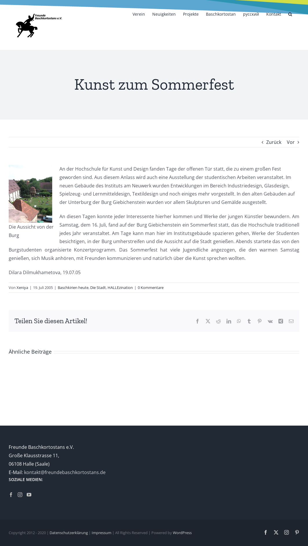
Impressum (101, 532)
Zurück (273, 142)
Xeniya (22, 287)
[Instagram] (20, 494)
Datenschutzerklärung (69, 532)
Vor (291, 142)
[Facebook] (11, 494)
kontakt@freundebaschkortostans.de (65, 472)
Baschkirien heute (73, 287)
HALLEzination (120, 287)
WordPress (182, 532)
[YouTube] (29, 494)
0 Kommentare (151, 287)
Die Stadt (98, 287)
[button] (290, 13)
